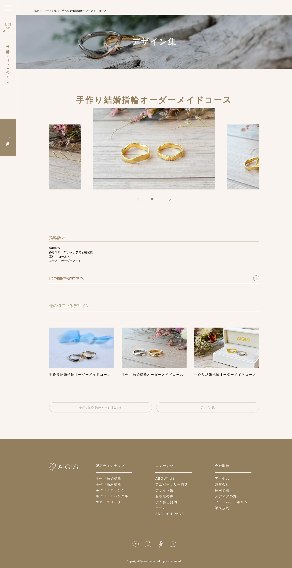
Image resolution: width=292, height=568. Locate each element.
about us (165, 478)
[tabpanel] (154, 148)
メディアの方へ (227, 496)
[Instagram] (148, 544)
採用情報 (222, 490)
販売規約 (222, 508)
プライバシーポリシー (233, 502)
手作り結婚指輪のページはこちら (113, 407)
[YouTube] (172, 544)
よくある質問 (166, 502)
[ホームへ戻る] (63, 467)
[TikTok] (160, 544)
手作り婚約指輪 (108, 484)
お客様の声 (164, 496)
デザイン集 (227, 407)
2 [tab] (157, 200)
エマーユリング (108, 502)
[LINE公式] (135, 544)
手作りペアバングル (112, 496)
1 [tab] (153, 200)
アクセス (222, 478)
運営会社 (222, 484)
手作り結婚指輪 (108, 478)
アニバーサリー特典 (171, 484)
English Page (169, 514)
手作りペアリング (110, 490)
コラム (160, 508)
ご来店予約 (8, 138)
